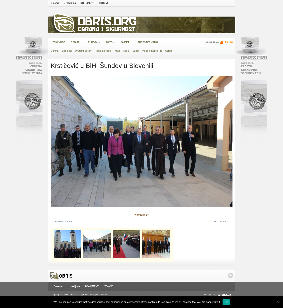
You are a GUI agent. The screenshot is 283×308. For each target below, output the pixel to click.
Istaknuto (58, 42)
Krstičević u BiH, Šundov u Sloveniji (102, 65)
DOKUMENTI (88, 3)
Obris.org (107, 22)
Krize (117, 51)
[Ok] (278, 302)
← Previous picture (62, 221)
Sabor (136, 51)
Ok (226, 302)
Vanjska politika (103, 51)
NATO (110, 42)
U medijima (70, 3)
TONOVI (103, 3)
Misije (126, 51)
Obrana (55, 51)
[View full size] (141, 214)
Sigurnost (67, 51)
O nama (55, 3)
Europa (93, 42)
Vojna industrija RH (152, 51)
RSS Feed (228, 42)
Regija (75, 42)
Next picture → (221, 221)
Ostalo (168, 51)
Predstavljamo (148, 42)
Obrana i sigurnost (106, 30)
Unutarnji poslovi (83, 51)
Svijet (125, 42)
